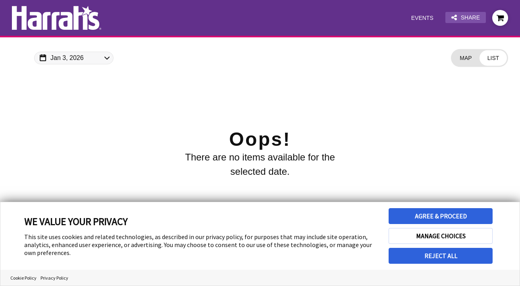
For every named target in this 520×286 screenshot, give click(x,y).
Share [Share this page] (465, 17)
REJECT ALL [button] (440, 256)
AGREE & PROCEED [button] (441, 216)
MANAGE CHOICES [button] (441, 236)
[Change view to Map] (466, 58)
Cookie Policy (23, 278)
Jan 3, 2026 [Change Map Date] (67, 57)
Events (422, 18)
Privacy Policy (54, 278)
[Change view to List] (493, 58)
